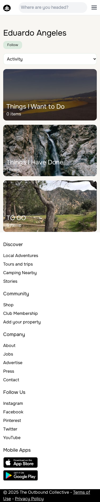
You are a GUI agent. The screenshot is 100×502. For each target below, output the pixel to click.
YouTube (12, 437)
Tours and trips (18, 264)
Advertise (12, 362)
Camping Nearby (20, 272)
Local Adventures (20, 255)
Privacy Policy (29, 498)
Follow (12, 45)
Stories (10, 281)
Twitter (10, 429)
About (9, 345)
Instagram (13, 403)
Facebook (13, 412)
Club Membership (20, 313)
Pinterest (12, 420)
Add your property (22, 322)
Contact (11, 380)
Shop (8, 305)
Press (8, 371)
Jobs (8, 354)
